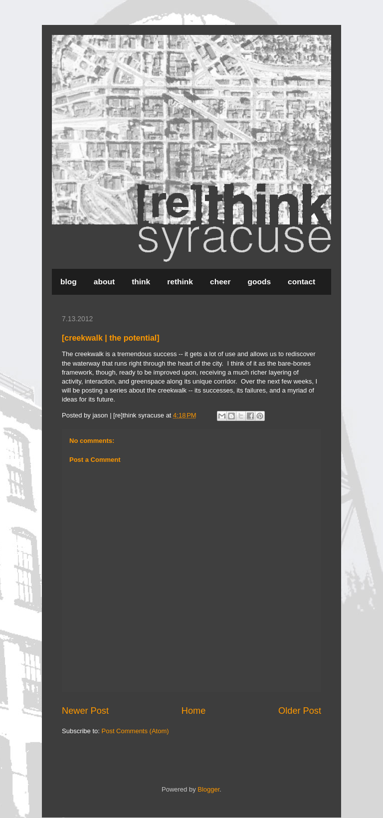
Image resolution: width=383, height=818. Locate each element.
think (141, 281)
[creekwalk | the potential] (111, 338)
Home (194, 711)
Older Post (299, 711)
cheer (220, 281)
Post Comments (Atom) (135, 731)
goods (259, 281)
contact (301, 281)
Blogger (208, 789)
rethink (180, 281)
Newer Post (85, 711)
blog (68, 281)
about (104, 281)
